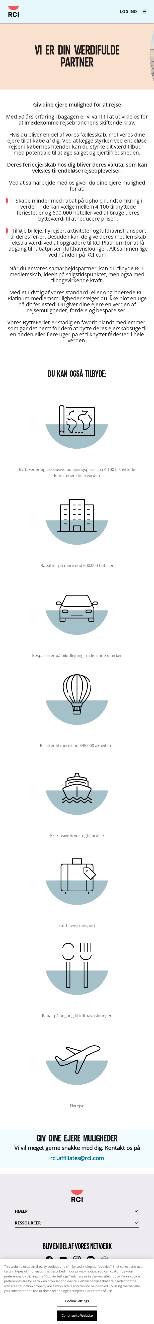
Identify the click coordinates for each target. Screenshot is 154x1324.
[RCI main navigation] (144, 11)
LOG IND (128, 11)
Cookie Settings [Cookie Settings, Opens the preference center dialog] (77, 1304)
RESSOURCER (28, 1223)
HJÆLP (21, 1211)
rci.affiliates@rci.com (77, 1158)
